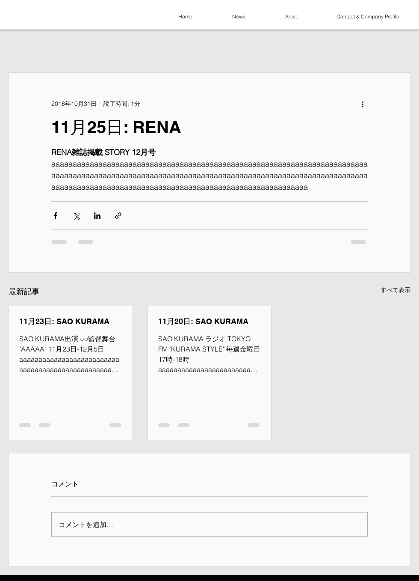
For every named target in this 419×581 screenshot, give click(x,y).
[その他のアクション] (362, 103)
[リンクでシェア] (118, 216)
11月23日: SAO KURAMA (64, 321)
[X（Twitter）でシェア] (76, 216)
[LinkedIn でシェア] (97, 216)
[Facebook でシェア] (55, 216)
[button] (399, 46)
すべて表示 (395, 290)
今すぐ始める (73, 46)
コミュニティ (127, 46)
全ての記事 (23, 46)
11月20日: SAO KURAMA (203, 321)
